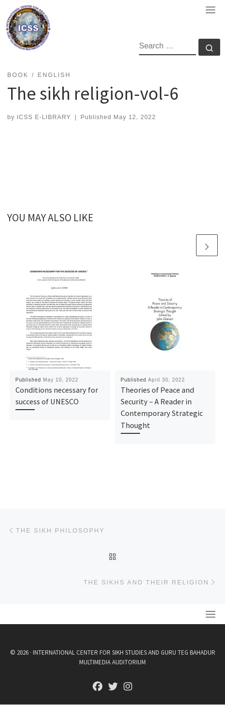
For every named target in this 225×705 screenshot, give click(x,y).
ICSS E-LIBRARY (44, 117)
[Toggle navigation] (210, 9)
